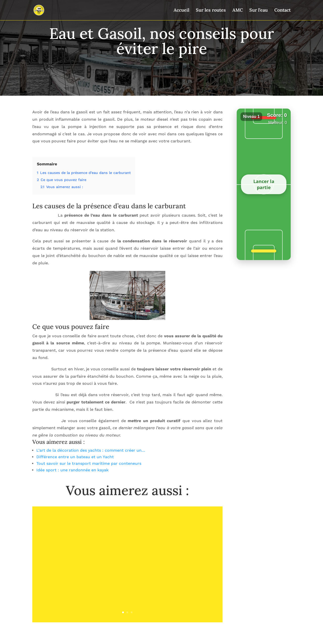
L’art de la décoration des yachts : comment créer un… (90, 450)
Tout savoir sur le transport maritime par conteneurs (88, 463)
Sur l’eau (258, 10)
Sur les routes (211, 10)
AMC (237, 10)
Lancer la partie (263, 184)
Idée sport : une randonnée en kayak (72, 470)
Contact (282, 10)
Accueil (181, 10)
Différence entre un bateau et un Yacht (75, 456)
